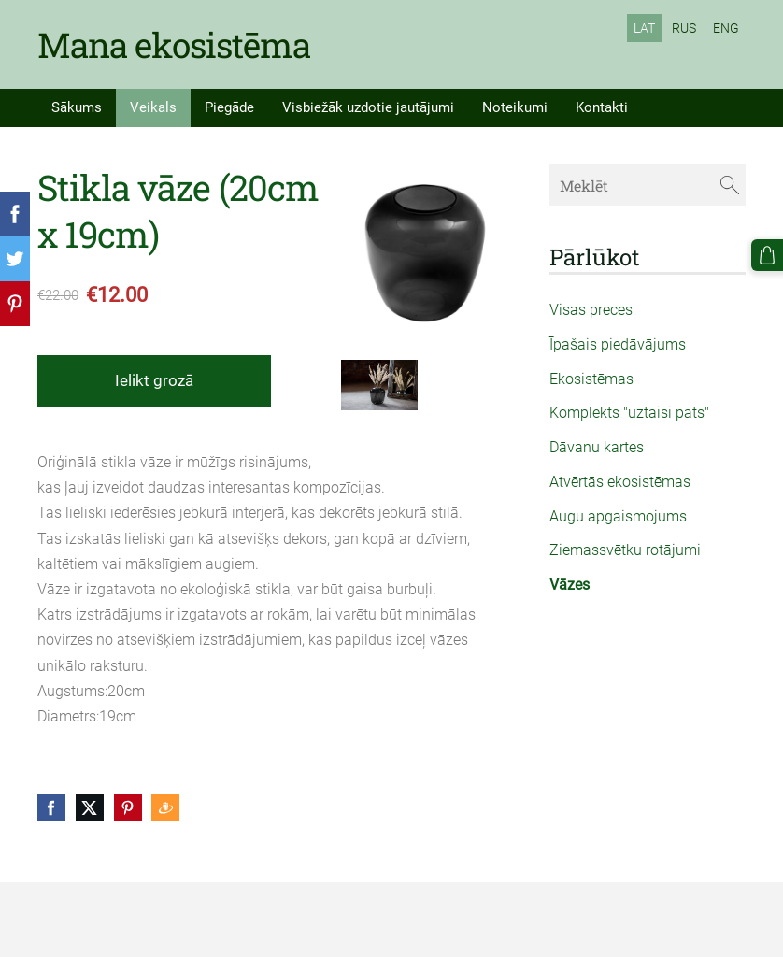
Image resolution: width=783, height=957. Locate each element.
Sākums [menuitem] (76, 107)
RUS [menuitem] (684, 28)
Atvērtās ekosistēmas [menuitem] (619, 482)
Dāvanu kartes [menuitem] (596, 447)
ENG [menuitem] (726, 28)
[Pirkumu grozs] (767, 255)
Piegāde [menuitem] (229, 107)
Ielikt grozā (154, 380)
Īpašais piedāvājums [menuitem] (617, 344)
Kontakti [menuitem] (602, 107)
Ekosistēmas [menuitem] (591, 379)
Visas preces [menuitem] (591, 310)
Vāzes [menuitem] (569, 584)
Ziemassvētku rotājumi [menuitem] (625, 550)
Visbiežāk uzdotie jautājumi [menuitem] (368, 107)
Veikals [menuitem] (153, 107)
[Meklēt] (647, 184)
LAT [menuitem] (644, 28)
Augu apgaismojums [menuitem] (618, 516)
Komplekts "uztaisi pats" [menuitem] (629, 412)
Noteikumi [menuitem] (515, 107)
